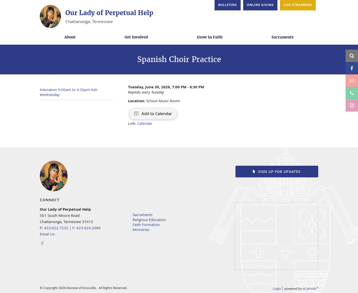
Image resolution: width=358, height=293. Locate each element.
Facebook (352, 68)
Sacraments (142, 214)
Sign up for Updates (279, 171)
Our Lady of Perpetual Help (109, 13)
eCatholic (310, 288)
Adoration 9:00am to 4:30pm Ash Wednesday (68, 92)
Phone (352, 93)
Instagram (352, 105)
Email (352, 80)
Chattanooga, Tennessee (89, 21)
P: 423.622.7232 (54, 227)
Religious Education (149, 219)
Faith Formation (146, 224)
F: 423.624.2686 (86, 227)
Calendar (144, 123)
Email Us (47, 233)
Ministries (141, 229)
